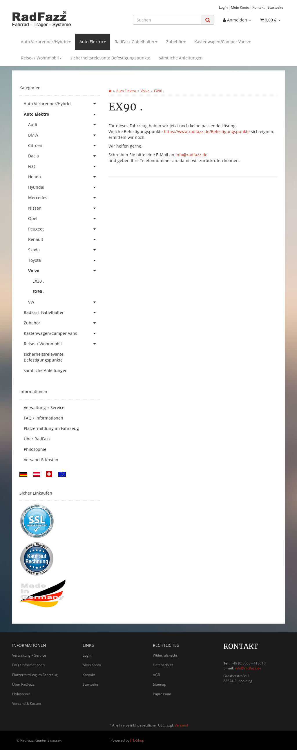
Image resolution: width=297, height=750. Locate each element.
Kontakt (258, 7)
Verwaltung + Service (44, 407)
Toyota (64, 260)
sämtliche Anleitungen (181, 58)
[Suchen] (167, 20)
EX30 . (38, 281)
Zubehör (176, 41)
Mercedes (64, 198)
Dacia (64, 156)
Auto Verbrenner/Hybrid (46, 41)
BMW (64, 135)
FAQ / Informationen (43, 418)
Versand (181, 725)
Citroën (64, 145)
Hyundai (64, 187)
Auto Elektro (92, 41)
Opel (64, 218)
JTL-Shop (137, 740)
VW (64, 302)
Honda (64, 177)
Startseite (275, 7)
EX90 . (38, 291)
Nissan (64, 208)
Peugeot (64, 229)
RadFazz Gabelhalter (136, 41)
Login (223, 7)
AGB (156, 674)
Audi (64, 124)
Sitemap (159, 684)
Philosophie (35, 449)
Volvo (64, 271)
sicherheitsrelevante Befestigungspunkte (110, 58)
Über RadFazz (37, 439)
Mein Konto (240, 7)
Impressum (162, 693)
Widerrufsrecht (165, 655)
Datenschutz (163, 664)
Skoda (64, 250)
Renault (64, 239)
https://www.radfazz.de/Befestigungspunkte (207, 131)
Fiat (64, 166)
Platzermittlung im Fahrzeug (51, 428)
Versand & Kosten (41, 459)
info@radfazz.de (191, 154)
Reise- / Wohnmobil (41, 58)
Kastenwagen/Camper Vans (222, 41)
